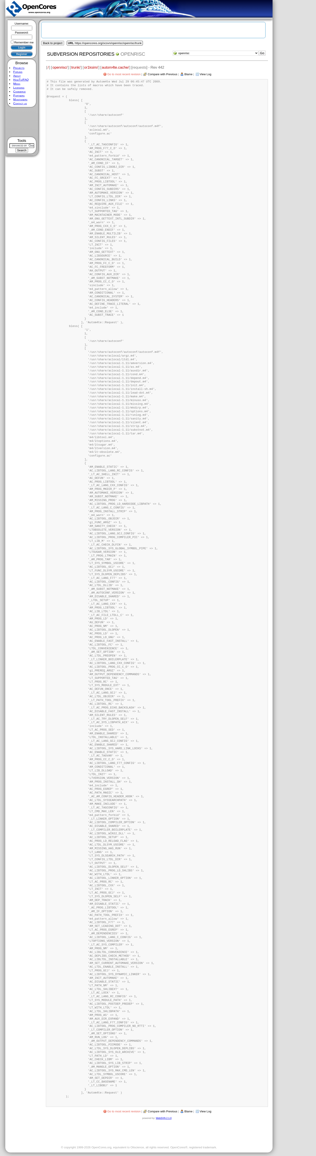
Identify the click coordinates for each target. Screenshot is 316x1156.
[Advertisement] (22, 122)
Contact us (20, 103)
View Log (205, 74)
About (17, 75)
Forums (17, 71)
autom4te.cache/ (115, 67)
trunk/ (75, 67)
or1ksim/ (91, 67)
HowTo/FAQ (21, 79)
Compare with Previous (162, 74)
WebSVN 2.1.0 (163, 1118)
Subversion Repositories (80, 54)
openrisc (132, 54)
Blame (188, 74)
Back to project (52, 43)
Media (16, 83)
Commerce (19, 91)
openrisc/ (59, 67)
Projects (18, 68)
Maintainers (20, 99)
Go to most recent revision (124, 74)
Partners (19, 95)
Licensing (18, 87)
